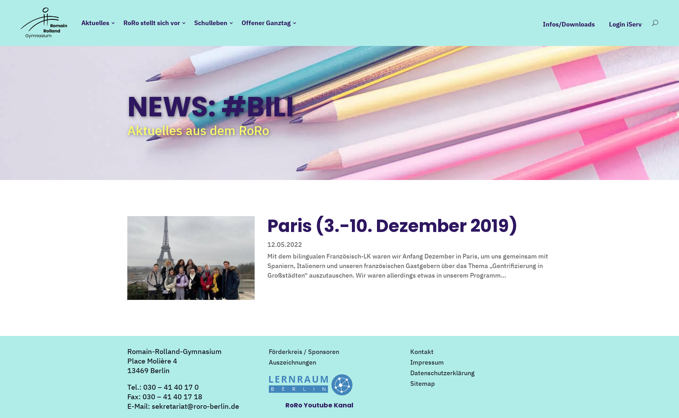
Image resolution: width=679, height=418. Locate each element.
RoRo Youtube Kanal (319, 405)
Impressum (427, 363)
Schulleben (213, 23)
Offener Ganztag (268, 23)
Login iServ (623, 24)
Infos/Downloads (567, 24)
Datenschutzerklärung (442, 374)
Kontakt (422, 352)
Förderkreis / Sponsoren (304, 352)
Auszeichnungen (292, 363)
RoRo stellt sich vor (154, 23)
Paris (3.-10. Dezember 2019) (392, 226)
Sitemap (422, 384)
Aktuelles (97, 23)
